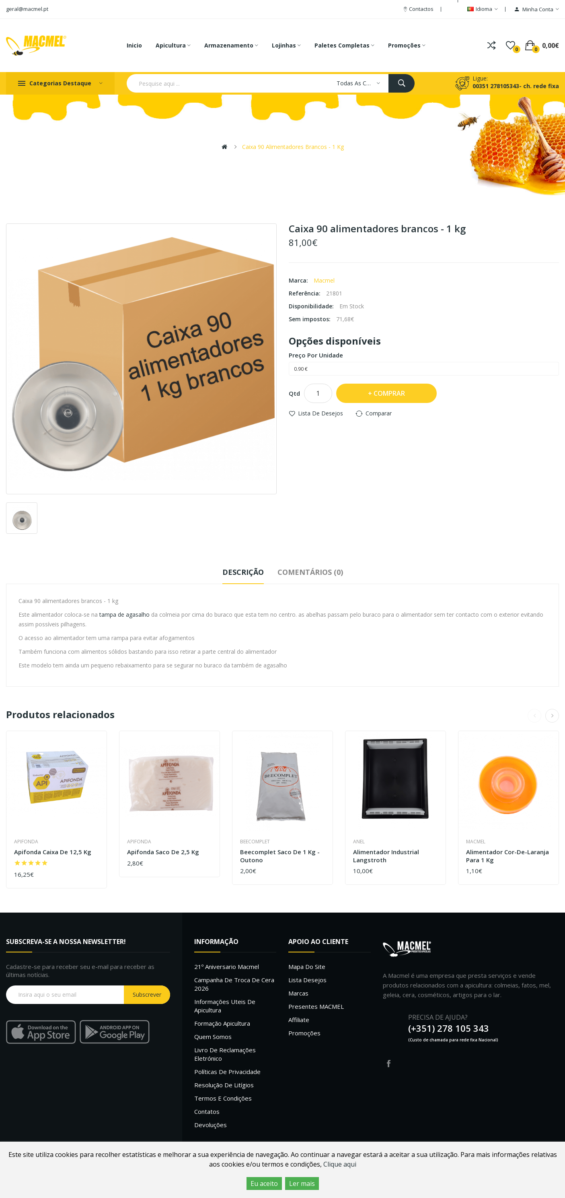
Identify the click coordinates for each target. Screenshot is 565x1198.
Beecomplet (255, 841)
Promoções (304, 1033)
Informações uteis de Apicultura (224, 1006)
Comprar (389, 393)
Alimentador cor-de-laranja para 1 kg (507, 856)
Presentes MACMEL (316, 1006)
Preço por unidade (316, 355)
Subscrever (147, 994)
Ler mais (302, 1183)
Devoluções (210, 1125)
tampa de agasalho (124, 614)
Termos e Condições (223, 1098)
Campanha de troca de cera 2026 (234, 984)
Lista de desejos (320, 413)
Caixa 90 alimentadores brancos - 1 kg (293, 147)
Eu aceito (264, 1183)
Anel (359, 841)
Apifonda (26, 841)
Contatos (207, 1111)
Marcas (298, 993)
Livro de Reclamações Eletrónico (225, 1054)
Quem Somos (213, 1037)
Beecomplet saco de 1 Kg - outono (280, 856)
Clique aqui (339, 1164)
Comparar (379, 413)
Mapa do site (306, 967)
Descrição (243, 572)
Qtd (294, 393)
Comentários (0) (310, 572)
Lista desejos (307, 980)
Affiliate (298, 1020)
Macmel (324, 280)
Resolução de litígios (224, 1085)
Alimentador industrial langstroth (386, 856)
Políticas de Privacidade (227, 1072)
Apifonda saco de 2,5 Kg (163, 852)
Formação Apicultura (222, 1023)
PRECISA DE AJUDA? (438, 1017)
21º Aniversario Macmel (226, 967)
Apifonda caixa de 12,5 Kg (52, 852)
